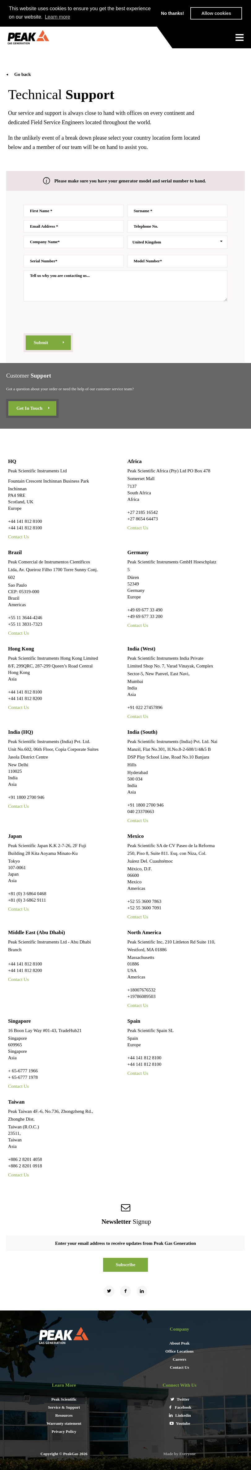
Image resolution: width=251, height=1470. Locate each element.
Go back (22, 74)
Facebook (180, 1407)
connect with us (179, 1384)
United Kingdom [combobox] (146, 241)
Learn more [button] (57, 17)
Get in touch (29, 407)
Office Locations (179, 1351)
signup (125, 1221)
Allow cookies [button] (216, 13)
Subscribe (125, 1264)
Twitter (179, 1399)
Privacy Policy (64, 1431)
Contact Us (18, 536)
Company (179, 1328)
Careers (179, 1359)
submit (41, 342)
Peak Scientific (64, 1399)
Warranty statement (63, 1423)
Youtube (179, 1423)
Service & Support (64, 1407)
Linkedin (179, 1415)
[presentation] (71, 318)
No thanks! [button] (172, 13)
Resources (64, 1415)
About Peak (179, 1343)
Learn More (64, 1384)
